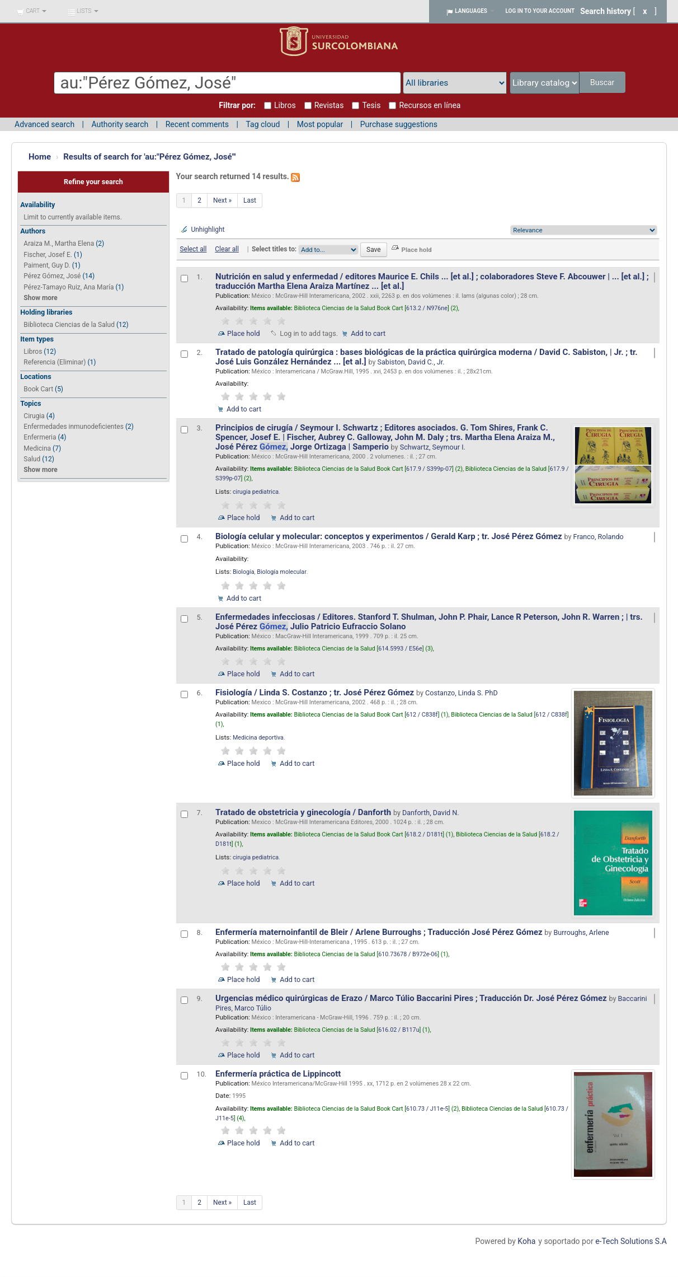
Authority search (119, 124)
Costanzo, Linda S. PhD (461, 693)
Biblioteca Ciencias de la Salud (69, 325)
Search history (605, 11)
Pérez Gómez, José (52, 276)
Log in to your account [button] (540, 11)
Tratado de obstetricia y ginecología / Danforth (304, 812)
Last (249, 200)
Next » (222, 200)
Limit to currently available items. (72, 217)
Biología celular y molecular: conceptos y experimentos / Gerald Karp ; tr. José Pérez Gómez (389, 536)
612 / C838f (422, 714)
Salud (31, 459)
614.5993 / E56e (400, 648)
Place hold (243, 333)
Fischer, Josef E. (47, 255)
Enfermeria (39, 437)
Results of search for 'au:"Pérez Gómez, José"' (149, 157)
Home (40, 157)
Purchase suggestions (398, 124)
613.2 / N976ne (427, 308)
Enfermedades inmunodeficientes (73, 427)
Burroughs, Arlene (581, 932)
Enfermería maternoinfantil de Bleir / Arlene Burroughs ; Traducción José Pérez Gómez (379, 932)
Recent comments (197, 124)
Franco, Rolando (598, 536)
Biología (244, 572)
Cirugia (34, 416)
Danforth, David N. (430, 812)
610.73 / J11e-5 (427, 1108)
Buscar (603, 82)
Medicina (37, 448)
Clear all (227, 249)
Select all (193, 249)
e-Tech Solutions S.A (631, 1241)
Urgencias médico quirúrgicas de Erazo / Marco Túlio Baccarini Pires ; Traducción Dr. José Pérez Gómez (412, 998)
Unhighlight (208, 229)
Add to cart (368, 333)
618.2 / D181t (424, 834)
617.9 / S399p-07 (429, 469)
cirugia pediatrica (256, 491)
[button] (31, 11)
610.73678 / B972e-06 (407, 954)
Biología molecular (282, 572)
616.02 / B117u (398, 1029)
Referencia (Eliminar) (54, 362)
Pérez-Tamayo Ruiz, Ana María (68, 287)
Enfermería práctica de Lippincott (279, 1074)
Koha (526, 1241)
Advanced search (44, 124)
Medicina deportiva (258, 737)
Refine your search (93, 181)
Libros (32, 351)
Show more (40, 298)
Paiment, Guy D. (46, 265)
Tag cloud (263, 124)
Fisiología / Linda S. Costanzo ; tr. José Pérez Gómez (315, 692)
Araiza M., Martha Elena (58, 243)
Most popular (320, 124)
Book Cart (38, 389)
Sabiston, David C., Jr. (411, 362)
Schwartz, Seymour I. (432, 447)
